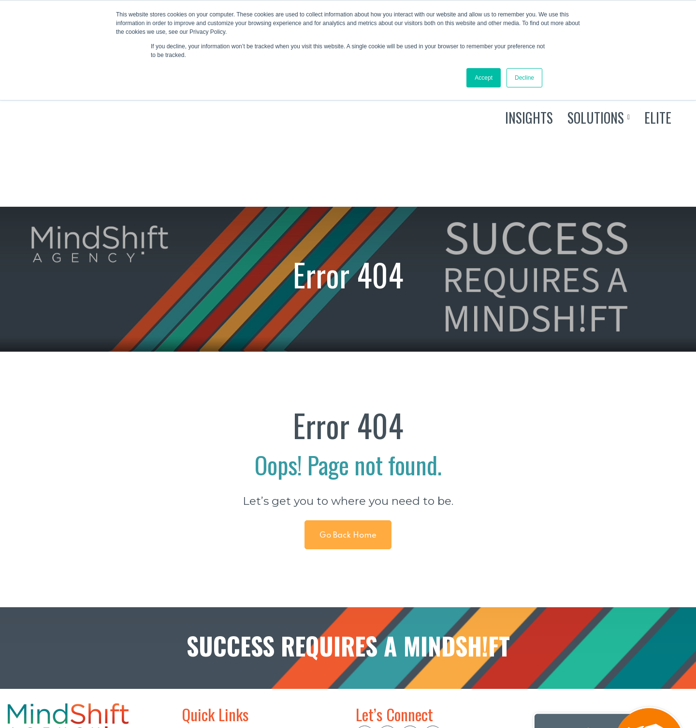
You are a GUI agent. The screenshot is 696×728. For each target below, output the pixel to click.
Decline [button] (524, 77)
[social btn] (365, 636)
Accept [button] (484, 77)
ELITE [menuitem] (193, 681)
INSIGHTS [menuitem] (201, 650)
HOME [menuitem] (194, 635)
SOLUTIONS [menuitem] (206, 666)
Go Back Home (348, 437)
